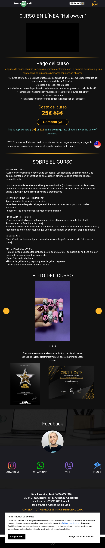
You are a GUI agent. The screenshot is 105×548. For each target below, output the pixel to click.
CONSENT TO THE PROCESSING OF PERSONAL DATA (52, 509)
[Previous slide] (6, 311)
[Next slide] (99, 311)
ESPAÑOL (75, 3)
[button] (52, 122)
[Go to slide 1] (49, 346)
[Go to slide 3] (55, 346)
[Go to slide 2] (52, 346)
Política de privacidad (71, 523)
